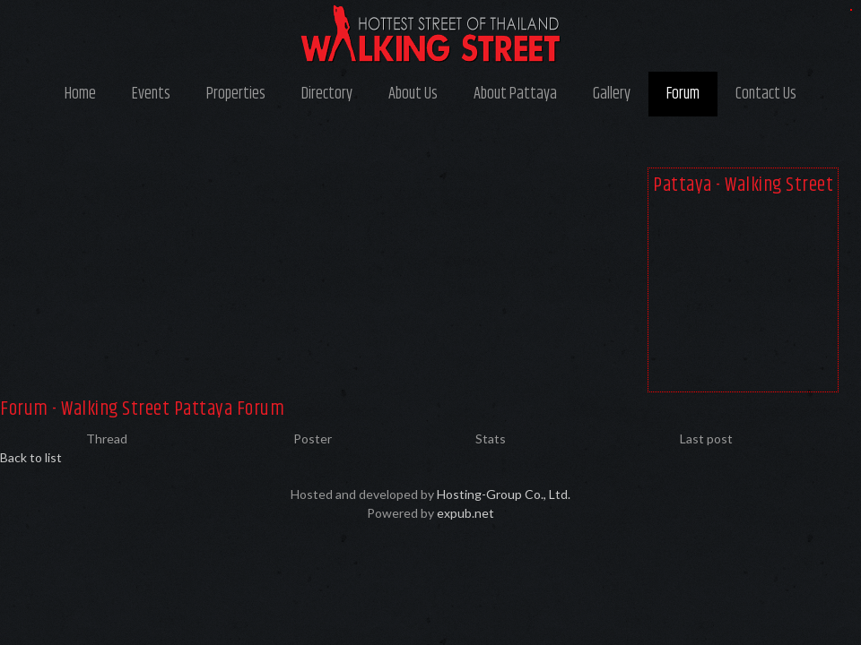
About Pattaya (515, 94)
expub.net (465, 512)
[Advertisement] (743, 297)
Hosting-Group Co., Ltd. (503, 494)
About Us (413, 94)
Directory (326, 94)
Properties (235, 94)
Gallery (612, 94)
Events (151, 94)
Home (80, 94)
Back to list (31, 457)
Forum (683, 94)
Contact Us (765, 94)
